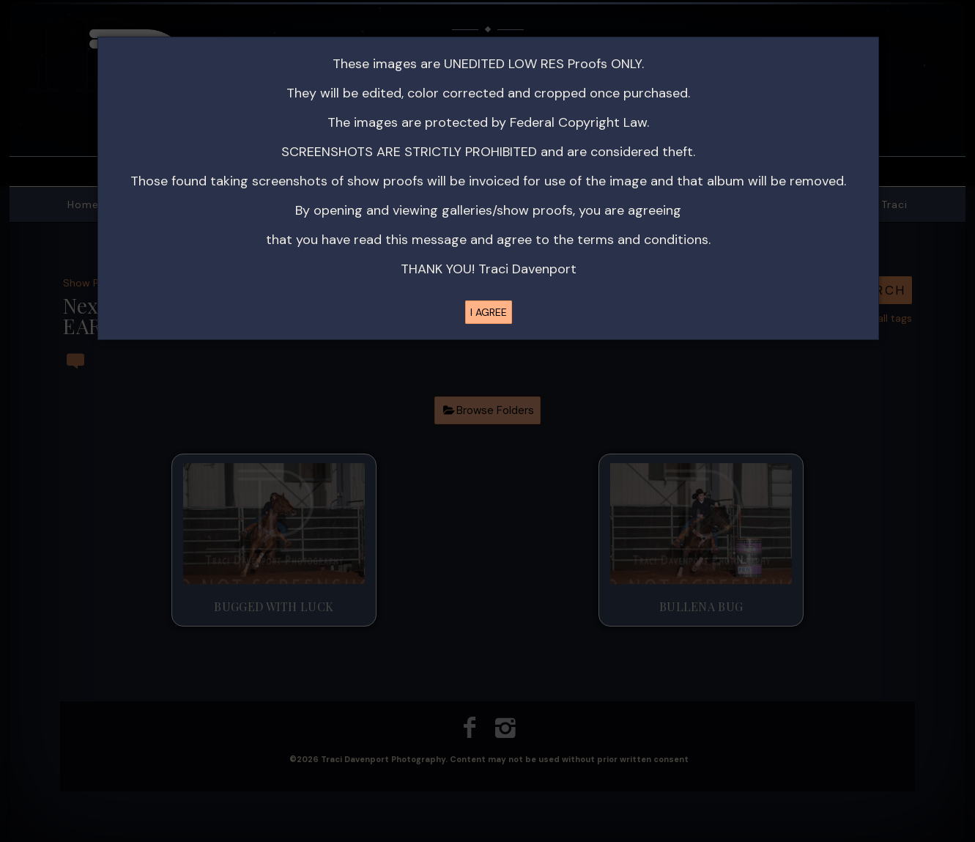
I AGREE (488, 312)
